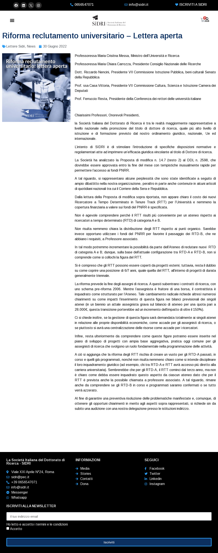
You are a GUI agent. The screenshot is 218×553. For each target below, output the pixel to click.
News (31, 46)
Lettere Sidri (15, 46)
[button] (12, 20)
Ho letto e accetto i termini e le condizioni (37, 524)
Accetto (16, 529)
